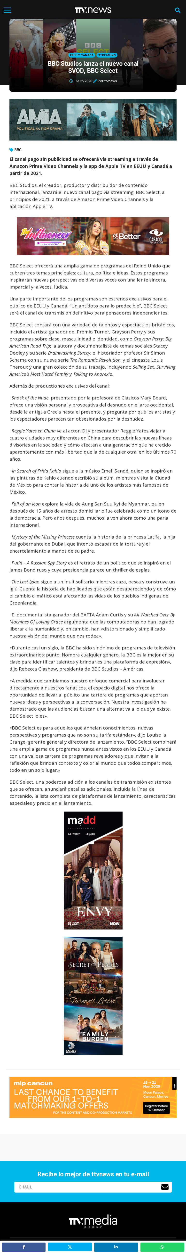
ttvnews (110, 81)
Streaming (107, 55)
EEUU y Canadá (81, 55)
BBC (18, 150)
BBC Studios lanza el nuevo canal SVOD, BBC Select (93, 67)
